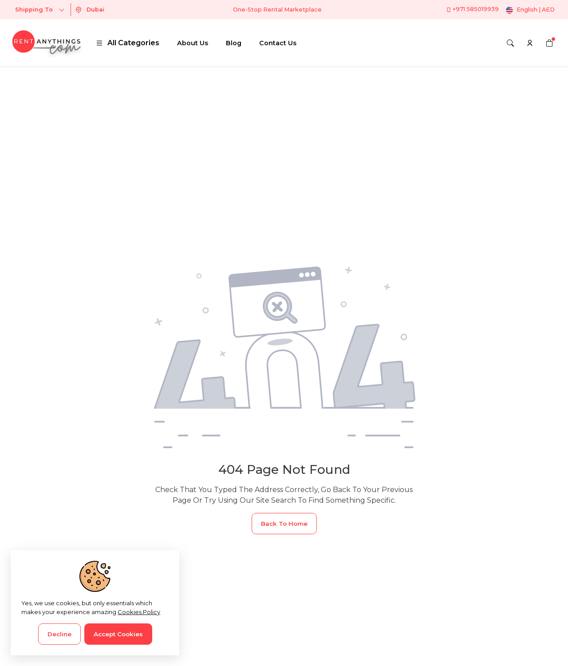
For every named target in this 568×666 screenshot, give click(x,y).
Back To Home (284, 523)
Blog (233, 43)
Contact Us (277, 43)
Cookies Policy (139, 611)
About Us (192, 43)
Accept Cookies (118, 634)
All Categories (127, 43)
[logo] (46, 43)
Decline (59, 634)
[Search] (510, 43)
